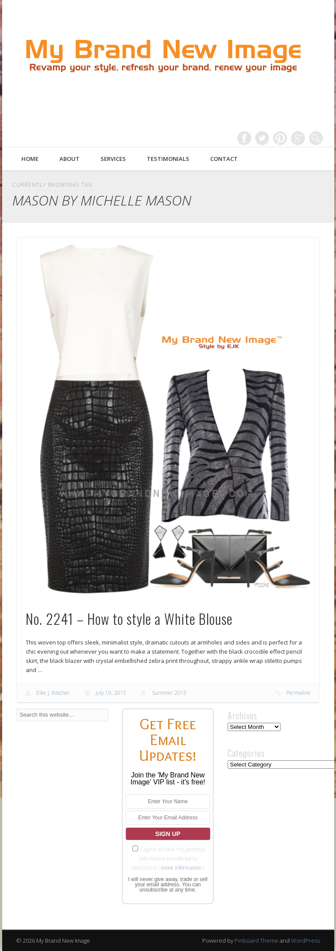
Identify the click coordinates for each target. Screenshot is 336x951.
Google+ (298, 138)
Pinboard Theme (256, 940)
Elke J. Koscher (53, 693)
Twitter (262, 138)
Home (29, 159)
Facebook (244, 138)
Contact (224, 159)
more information (181, 867)
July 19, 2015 (111, 693)
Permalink (298, 693)
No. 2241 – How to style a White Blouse (129, 618)
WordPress (305, 940)
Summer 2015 (169, 693)
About (69, 159)
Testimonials (168, 159)
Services (113, 159)
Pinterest (280, 138)
